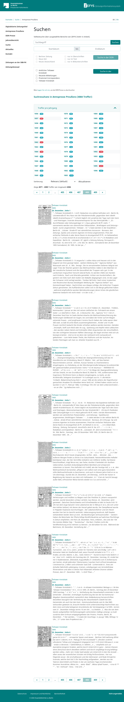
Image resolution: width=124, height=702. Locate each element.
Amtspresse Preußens (15, 31)
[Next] (102, 192)
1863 (36, 147)
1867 (36, 166)
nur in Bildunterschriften (77, 61)
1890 (96, 142)
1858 (36, 123)
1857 (36, 118)
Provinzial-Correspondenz (49, 78)
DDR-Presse (10, 35)
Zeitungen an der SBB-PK (16, 62)
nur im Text (72, 59)
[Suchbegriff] (72, 42)
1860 (36, 132)
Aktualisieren (84, 181)
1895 (96, 166)
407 (79, 192)
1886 (96, 123)
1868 (36, 170)
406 (70, 192)
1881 (66, 166)
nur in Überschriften (75, 56)
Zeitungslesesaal (12, 67)
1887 (96, 128)
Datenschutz (22, 694)
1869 (36, 175)
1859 (36, 128)
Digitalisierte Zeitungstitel (16, 26)
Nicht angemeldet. (115, 694)
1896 (96, 170)
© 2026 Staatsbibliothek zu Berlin (41, 698)
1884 (96, 113)
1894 (96, 161)
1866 (36, 161)
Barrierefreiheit (59, 694)
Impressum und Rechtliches (40, 694)
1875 (66, 137)
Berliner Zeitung (45, 56)
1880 (66, 161)
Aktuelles (9, 49)
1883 (66, 175)
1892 (96, 151)
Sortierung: (38, 181)
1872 (66, 123)
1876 (66, 142)
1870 (66, 113)
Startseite (8, 20)
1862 (36, 142)
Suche (17, 20)
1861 (36, 137)
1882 (66, 170)
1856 (36, 113)
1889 (96, 137)
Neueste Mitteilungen (48, 75)
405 (62, 192)
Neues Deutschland (47, 61)
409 (95, 192)
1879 (66, 156)
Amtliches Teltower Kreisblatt (46, 71)
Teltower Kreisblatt (46, 81)
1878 (66, 151)
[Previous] (37, 192)
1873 (66, 128)
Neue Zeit (43, 59)
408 (88, 192)
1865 (36, 156)
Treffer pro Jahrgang (47, 108)
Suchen (115, 42)
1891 (96, 147)
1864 (36, 151)
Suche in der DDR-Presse (105, 58)
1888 (96, 132)
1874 (66, 132)
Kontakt (9, 54)
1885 (96, 118)
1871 (66, 118)
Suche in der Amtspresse (105, 72)
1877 (66, 147)
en (117, 20)
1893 (96, 156)
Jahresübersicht (12, 40)
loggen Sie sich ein (43, 90)
